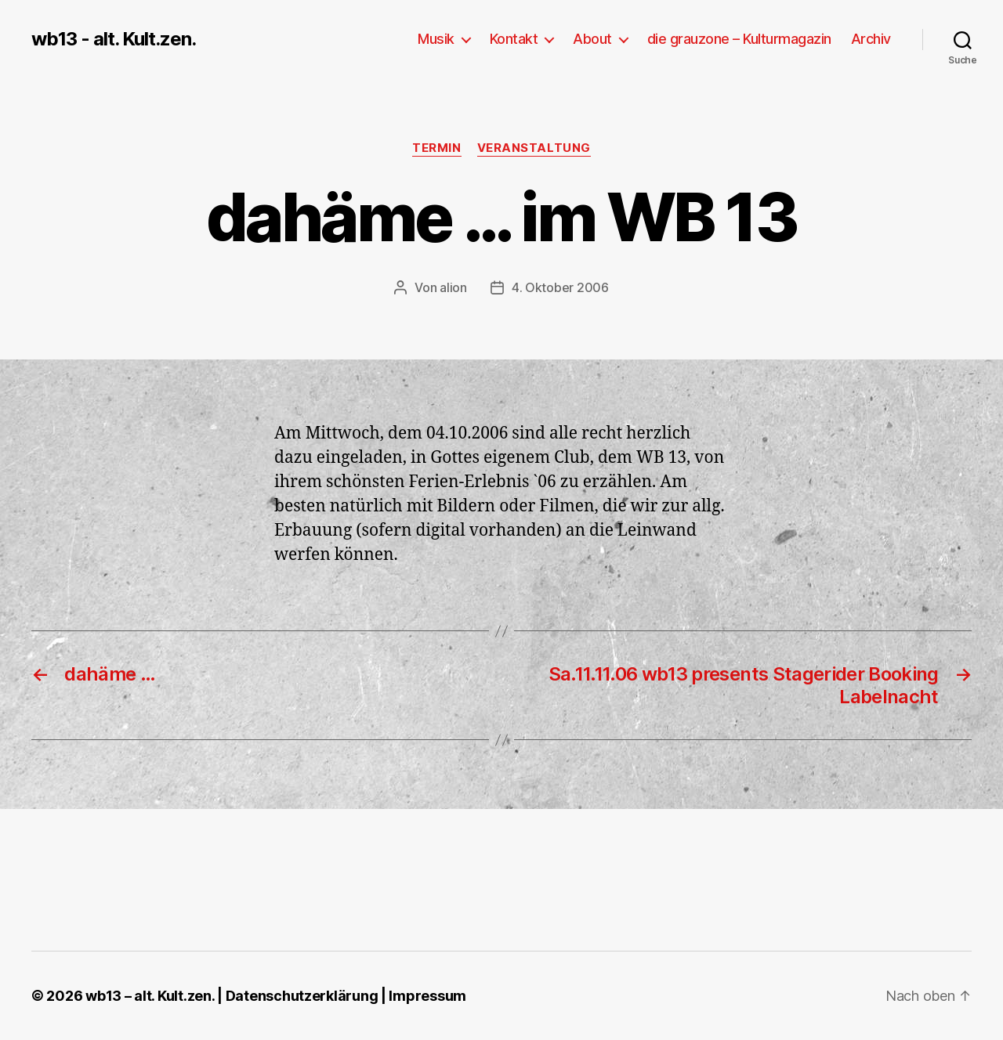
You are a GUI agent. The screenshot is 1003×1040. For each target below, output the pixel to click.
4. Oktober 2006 (560, 287)
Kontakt (514, 39)
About (592, 39)
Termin (436, 148)
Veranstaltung (534, 148)
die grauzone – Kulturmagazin (739, 39)
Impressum (427, 996)
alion (453, 287)
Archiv (871, 39)
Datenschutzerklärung (302, 996)
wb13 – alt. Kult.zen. (149, 996)
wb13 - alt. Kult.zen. (113, 39)
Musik (436, 39)
